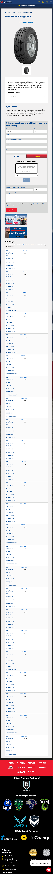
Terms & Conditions (31, 873)
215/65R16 (23, 554)
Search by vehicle (28, 231)
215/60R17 (23, 701)
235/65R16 (23, 680)
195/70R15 (23, 300)
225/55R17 (23, 723)
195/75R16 (23, 469)
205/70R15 (23, 342)
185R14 (25, 237)
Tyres (3, 871)
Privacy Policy (36, 204)
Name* (8, 134)
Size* (7, 129)
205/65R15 (23, 321)
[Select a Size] (26, 96)
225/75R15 (23, 448)
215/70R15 (23, 406)
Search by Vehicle (6, 873)
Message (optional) (11, 193)
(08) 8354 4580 (10, 852)
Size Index (29, 871)
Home (7, 12)
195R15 (25, 279)
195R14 (25, 258)
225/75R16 (23, 659)
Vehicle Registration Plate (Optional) (15, 187)
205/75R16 (23, 511)
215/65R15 (23, 363)
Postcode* (8, 150)
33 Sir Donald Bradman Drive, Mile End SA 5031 (11, 847)
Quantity (36, 129)
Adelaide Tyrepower (26, 6)
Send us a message (10, 856)
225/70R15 (23, 427)
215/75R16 (23, 596)
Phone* (14, 139)
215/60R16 (23, 532)
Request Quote (11, 210)
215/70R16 (23, 575)
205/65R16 (23, 490)
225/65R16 (23, 638)
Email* (8, 145)
